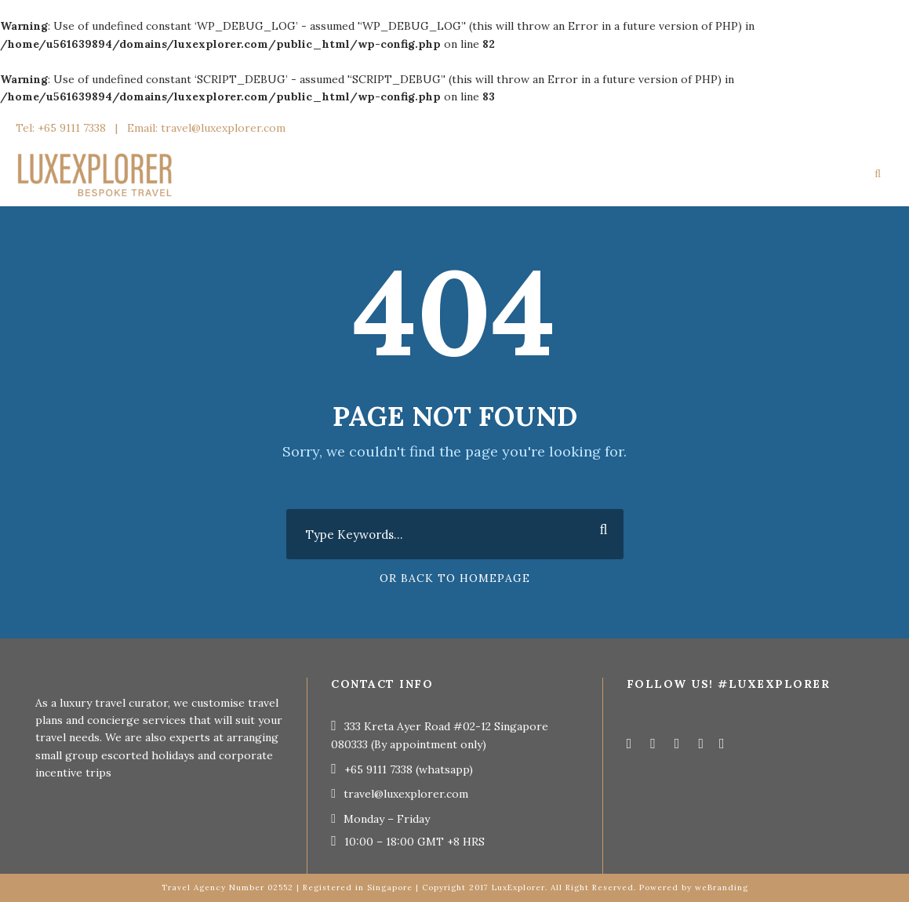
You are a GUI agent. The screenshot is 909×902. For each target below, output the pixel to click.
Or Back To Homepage (455, 578)
